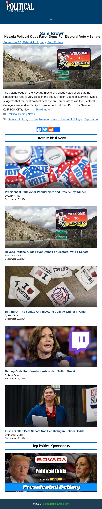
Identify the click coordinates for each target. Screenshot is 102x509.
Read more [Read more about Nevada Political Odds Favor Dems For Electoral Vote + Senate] (43, 109)
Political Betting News (21, 114)
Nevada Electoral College (66, 119)
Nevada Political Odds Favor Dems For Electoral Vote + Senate (52, 36)
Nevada (44, 119)
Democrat (14, 119)
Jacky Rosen (29, 119)
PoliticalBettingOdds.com (55, 503)
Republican (91, 119)
